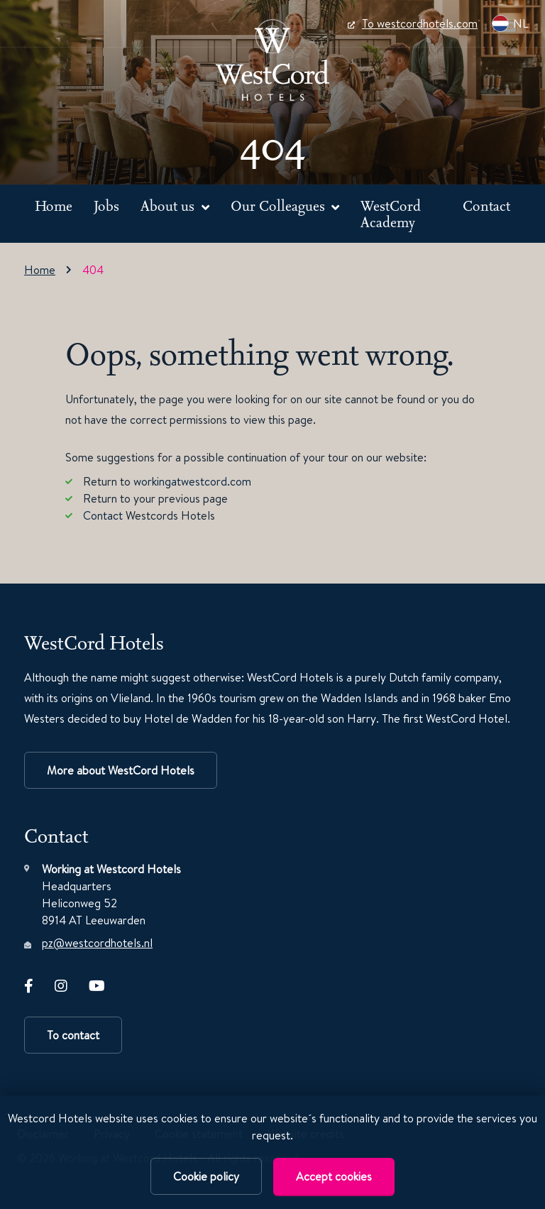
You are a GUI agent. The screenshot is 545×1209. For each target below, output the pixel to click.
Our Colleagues (280, 205)
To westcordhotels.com (413, 23)
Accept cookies (334, 1176)
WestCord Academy (390, 214)
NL (510, 23)
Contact (486, 205)
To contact (73, 1035)
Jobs (106, 205)
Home (53, 205)
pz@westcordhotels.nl (97, 943)
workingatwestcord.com (192, 481)
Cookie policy (206, 1176)
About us (169, 205)
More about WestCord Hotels (120, 770)
